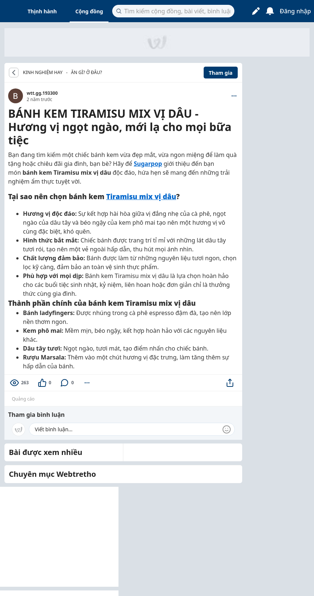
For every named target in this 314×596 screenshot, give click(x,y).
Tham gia (221, 72)
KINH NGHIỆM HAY (43, 73)
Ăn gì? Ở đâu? (86, 72)
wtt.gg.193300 (42, 93)
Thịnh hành (42, 11)
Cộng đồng (89, 11)
